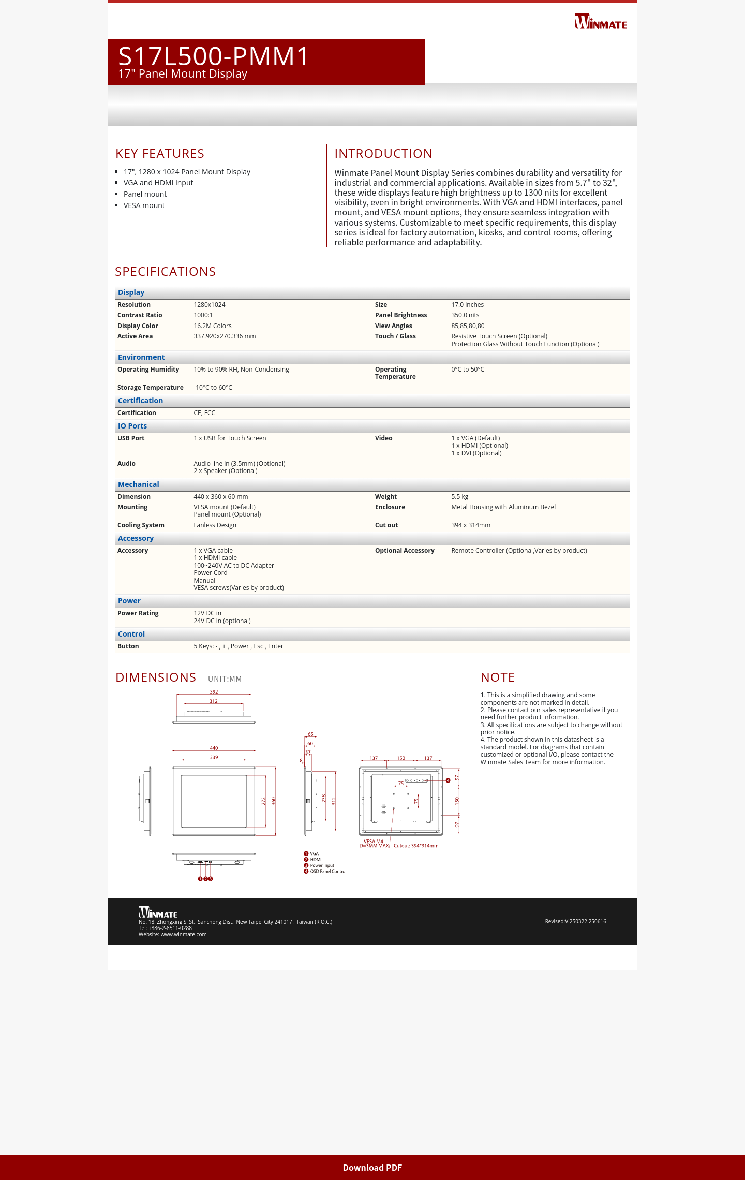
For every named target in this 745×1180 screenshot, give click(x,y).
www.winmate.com (184, 1143)
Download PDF (373, 1167)
